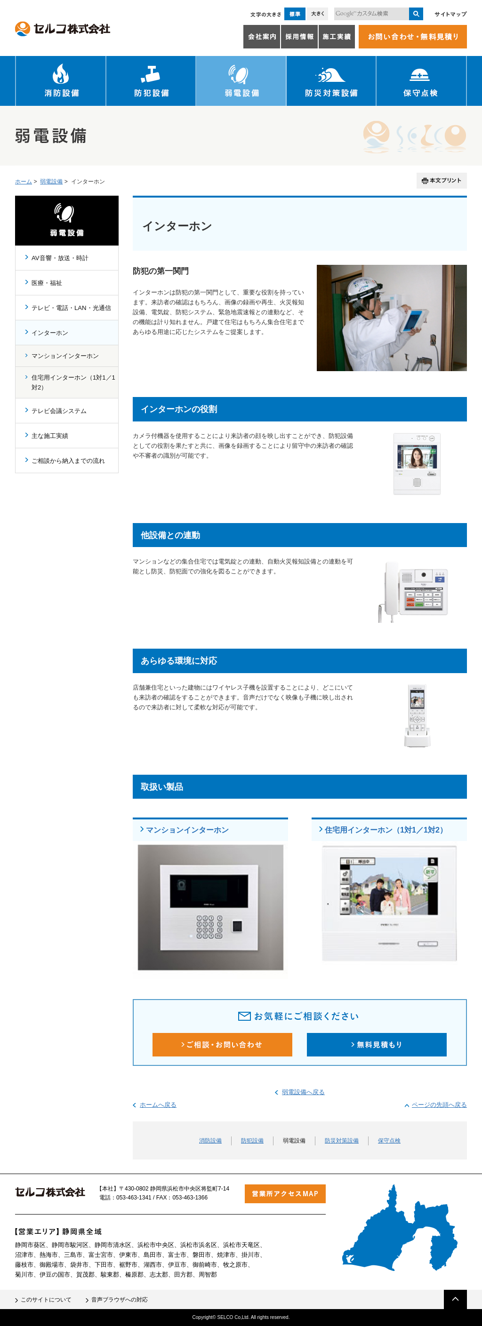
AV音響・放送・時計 (60, 258)
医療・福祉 (47, 282)
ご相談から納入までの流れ (68, 460)
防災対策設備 (332, 81)
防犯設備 (151, 81)
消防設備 (60, 81)
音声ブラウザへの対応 (119, 1299)
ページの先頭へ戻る (439, 1104)
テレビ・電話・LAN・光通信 (71, 307)
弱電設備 (241, 81)
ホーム (23, 181)
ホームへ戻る (158, 1104)
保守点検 (422, 81)
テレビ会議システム (59, 410)
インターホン (50, 332)
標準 (294, 14)
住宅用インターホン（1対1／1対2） (386, 830)
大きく (317, 14)
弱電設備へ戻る (303, 1092)
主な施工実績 (50, 435)
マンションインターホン (187, 830)
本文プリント (442, 181)
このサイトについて (46, 1299)
